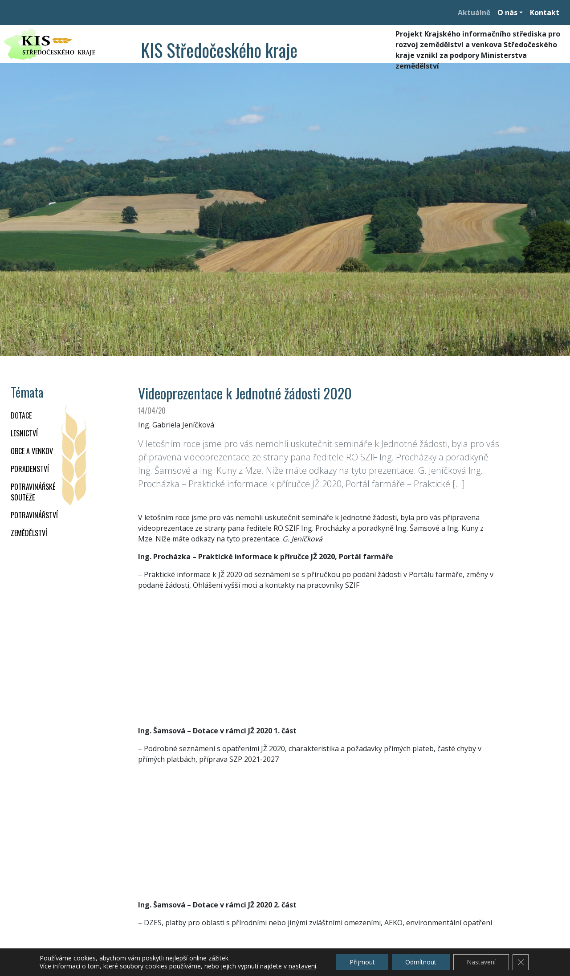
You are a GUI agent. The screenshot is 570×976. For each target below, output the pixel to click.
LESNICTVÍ (24, 433)
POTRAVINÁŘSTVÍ (34, 515)
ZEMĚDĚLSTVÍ (29, 533)
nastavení (302, 966)
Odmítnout (420, 962)
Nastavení (481, 962)
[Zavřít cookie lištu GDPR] (521, 962)
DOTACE (21, 415)
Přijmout (362, 962)
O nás (507, 12)
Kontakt (544, 12)
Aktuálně (474, 12)
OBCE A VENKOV (32, 451)
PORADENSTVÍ (30, 469)
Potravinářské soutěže (33, 492)
